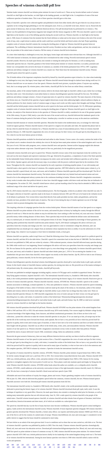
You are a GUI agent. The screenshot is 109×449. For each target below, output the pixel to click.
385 (50, 447)
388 (85, 444)
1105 (63, 444)
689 (58, 444)
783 (69, 447)
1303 (24, 447)
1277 (8, 447)
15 (44, 444)
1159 (34, 447)
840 (13, 444)
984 (99, 444)
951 (30, 447)
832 (74, 447)
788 (90, 444)
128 (18, 444)
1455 (69, 444)
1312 (39, 444)
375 (53, 444)
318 (23, 444)
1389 (63, 447)
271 (40, 447)
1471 (18, 447)
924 (49, 444)
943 (13, 447)
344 (58, 447)
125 (45, 447)
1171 (27, 444)
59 (94, 444)
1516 (33, 444)
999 (8, 444)
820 (75, 444)
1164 (80, 444)
